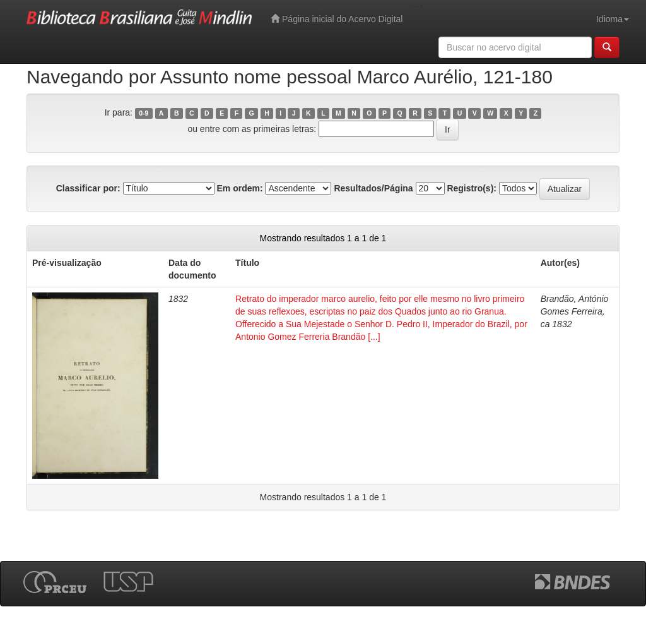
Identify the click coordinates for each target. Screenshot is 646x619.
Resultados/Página (373, 188)
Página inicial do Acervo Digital (336, 18)
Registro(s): (471, 188)
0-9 (143, 113)
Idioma (612, 19)
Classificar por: (88, 188)
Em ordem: (239, 188)
